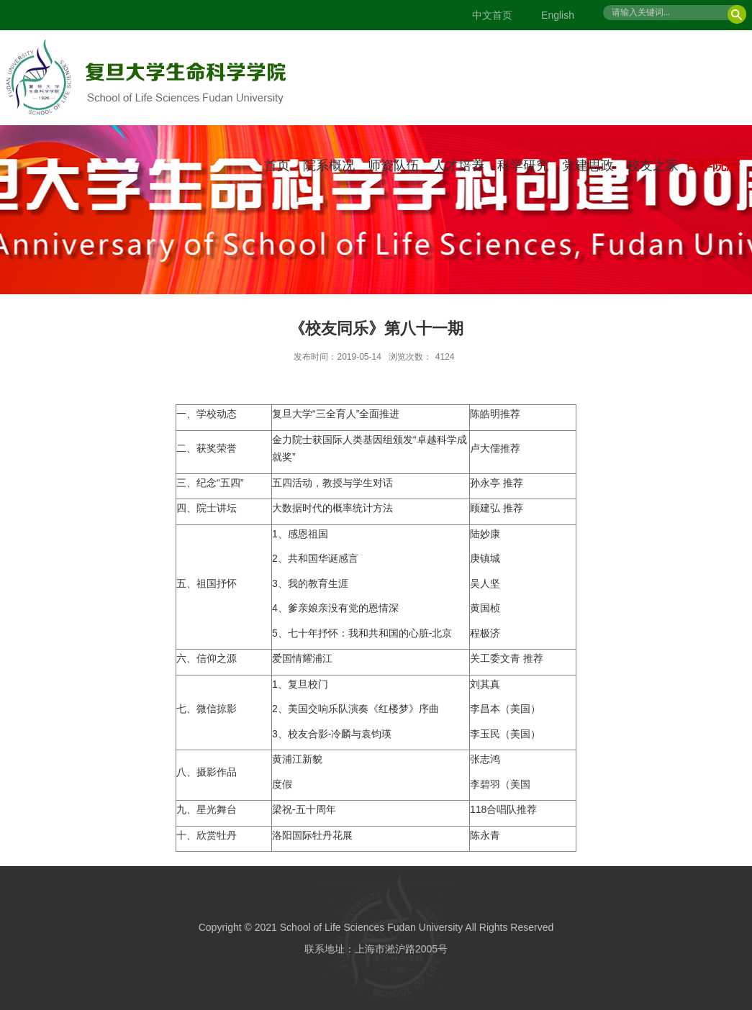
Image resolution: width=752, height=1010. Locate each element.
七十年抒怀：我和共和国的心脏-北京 (370, 633)
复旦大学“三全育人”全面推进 (335, 413)
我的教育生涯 (318, 583)
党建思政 (588, 165)
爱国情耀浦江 (302, 658)
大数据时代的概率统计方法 (332, 508)
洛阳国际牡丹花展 (312, 835)
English (557, 15)
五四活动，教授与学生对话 (332, 482)
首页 (277, 165)
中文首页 (492, 15)
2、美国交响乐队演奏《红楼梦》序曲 (355, 708)
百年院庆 (712, 165)
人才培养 (458, 165)
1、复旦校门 (300, 684)
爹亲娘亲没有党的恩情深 (343, 608)
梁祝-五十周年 (304, 809)
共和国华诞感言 (323, 558)
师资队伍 (394, 165)
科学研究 (523, 165)
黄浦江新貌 (297, 759)
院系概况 (329, 165)
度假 (282, 784)
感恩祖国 (308, 534)
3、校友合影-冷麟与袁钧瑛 (331, 734)
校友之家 (653, 165)
